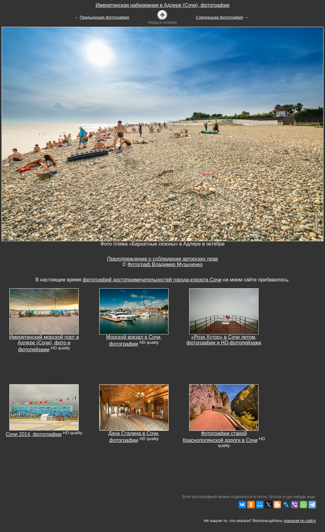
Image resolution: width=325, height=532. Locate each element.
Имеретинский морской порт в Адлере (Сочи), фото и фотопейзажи (44, 343)
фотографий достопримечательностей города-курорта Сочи (152, 279)
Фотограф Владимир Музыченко (165, 264)
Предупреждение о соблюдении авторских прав (162, 258)
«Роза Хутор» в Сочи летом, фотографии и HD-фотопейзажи (224, 339)
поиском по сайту (300, 520)
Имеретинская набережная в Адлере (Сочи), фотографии (162, 5)
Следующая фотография (219, 17)
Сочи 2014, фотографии (34, 434)
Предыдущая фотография (104, 17)
